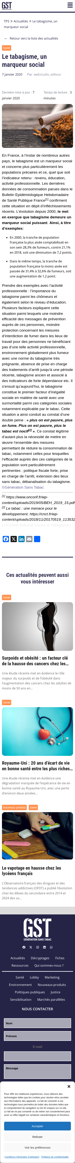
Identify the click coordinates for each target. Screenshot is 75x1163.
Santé (6, 47)
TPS (6, 21)
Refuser (37, 1136)
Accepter (37, 1126)
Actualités (21, 21)
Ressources (20, 965)
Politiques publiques (30, 992)
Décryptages (40, 958)
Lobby (34, 977)
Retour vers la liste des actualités (31, 38)
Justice (55, 992)
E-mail (37, 1046)
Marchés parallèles (51, 999)
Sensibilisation (20, 999)
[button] (69, 1086)
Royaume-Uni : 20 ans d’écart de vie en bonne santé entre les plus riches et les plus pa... (36, 766)
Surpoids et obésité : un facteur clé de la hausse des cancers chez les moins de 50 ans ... (35, 661)
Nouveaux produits (14, 807)
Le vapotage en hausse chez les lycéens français (31, 870)
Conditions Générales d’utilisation (21, 1157)
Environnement (20, 985)
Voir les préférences (38, 1147)
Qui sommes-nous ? (48, 965)
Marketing (52, 977)
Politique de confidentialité (54, 1157)
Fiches (59, 958)
